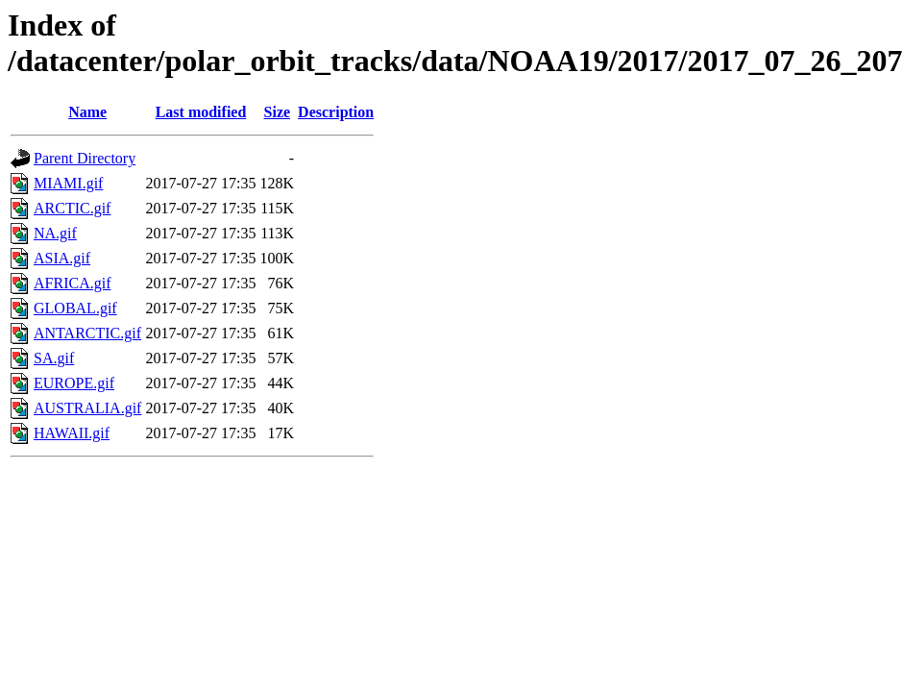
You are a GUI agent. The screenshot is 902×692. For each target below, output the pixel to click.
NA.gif (55, 233)
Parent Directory (84, 158)
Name (87, 112)
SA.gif (54, 358)
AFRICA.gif (72, 283)
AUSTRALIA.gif (87, 408)
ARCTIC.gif (72, 208)
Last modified (201, 112)
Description (336, 112)
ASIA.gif (62, 258)
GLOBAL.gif (75, 308)
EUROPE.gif (74, 383)
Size (277, 112)
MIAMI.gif (68, 183)
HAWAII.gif (72, 433)
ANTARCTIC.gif (87, 333)
